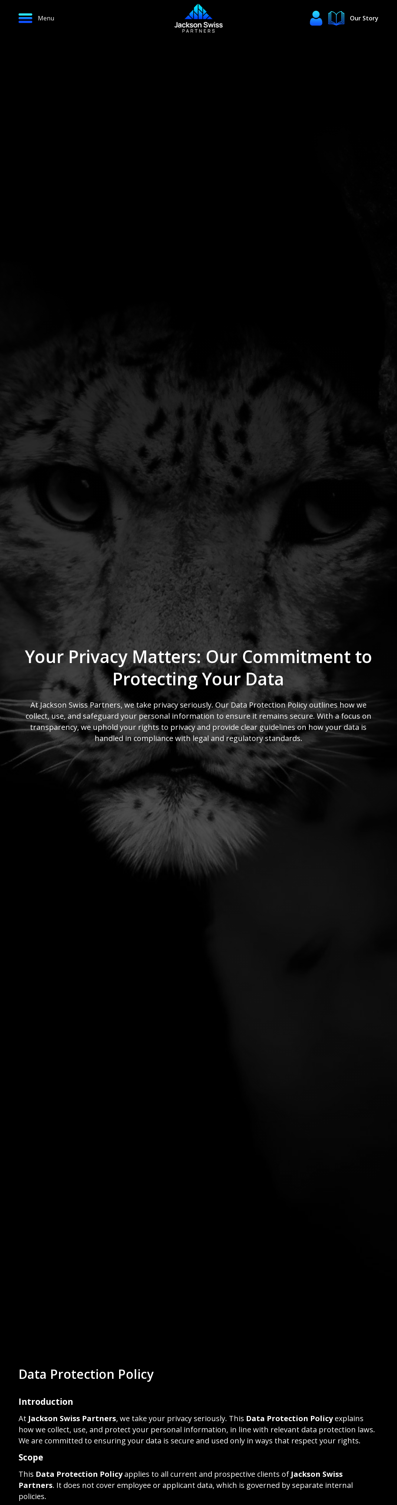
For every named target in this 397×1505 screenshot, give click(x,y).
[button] (65, 18)
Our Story (364, 18)
